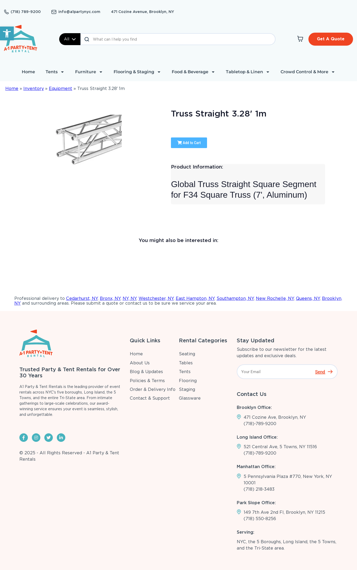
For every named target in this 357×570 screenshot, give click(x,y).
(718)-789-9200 (260, 423)
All (70, 39)
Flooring (188, 380)
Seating (187, 353)
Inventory (33, 88)
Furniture (89, 72)
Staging (187, 389)
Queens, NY (308, 298)
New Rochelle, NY (275, 298)
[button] (7, 33)
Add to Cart (189, 142)
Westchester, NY (156, 298)
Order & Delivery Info (152, 389)
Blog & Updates (146, 371)
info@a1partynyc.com (79, 12)
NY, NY (129, 298)
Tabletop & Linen (248, 72)
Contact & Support (150, 398)
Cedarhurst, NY (82, 298)
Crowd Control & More (308, 72)
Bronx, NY (110, 298)
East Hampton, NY (195, 298)
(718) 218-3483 (259, 489)
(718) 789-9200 (26, 12)
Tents (55, 72)
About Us (140, 362)
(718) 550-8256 (260, 518)
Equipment (60, 88)
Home (28, 71)
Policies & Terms (147, 380)
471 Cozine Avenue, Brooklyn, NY (142, 12)
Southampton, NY (235, 298)
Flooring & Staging (137, 72)
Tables (186, 362)
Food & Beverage (193, 72)
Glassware (190, 398)
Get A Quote (331, 38)
